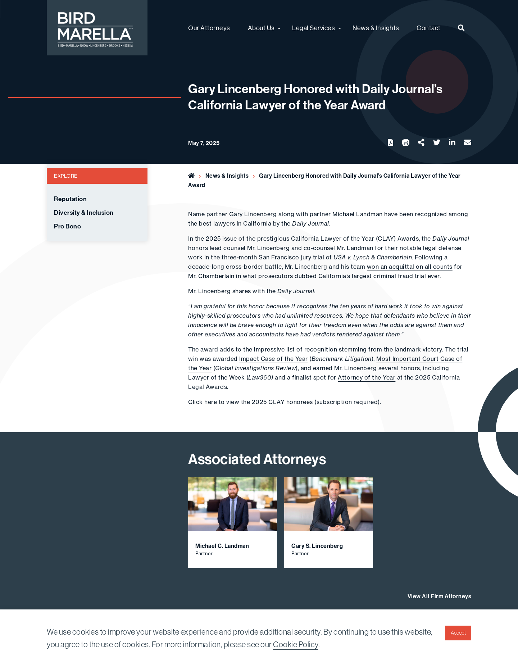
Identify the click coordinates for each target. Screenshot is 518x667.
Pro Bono (67, 226)
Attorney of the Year (366, 377)
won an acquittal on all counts (410, 266)
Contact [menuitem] (429, 28)
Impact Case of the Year (273, 358)
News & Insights (227, 175)
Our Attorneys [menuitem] (209, 28)
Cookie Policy (295, 644)
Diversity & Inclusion (84, 213)
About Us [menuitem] (261, 28)
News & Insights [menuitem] (376, 28)
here (210, 401)
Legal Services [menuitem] (313, 28)
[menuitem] (461, 27)
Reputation (70, 199)
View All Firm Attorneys (440, 596)
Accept (458, 633)
